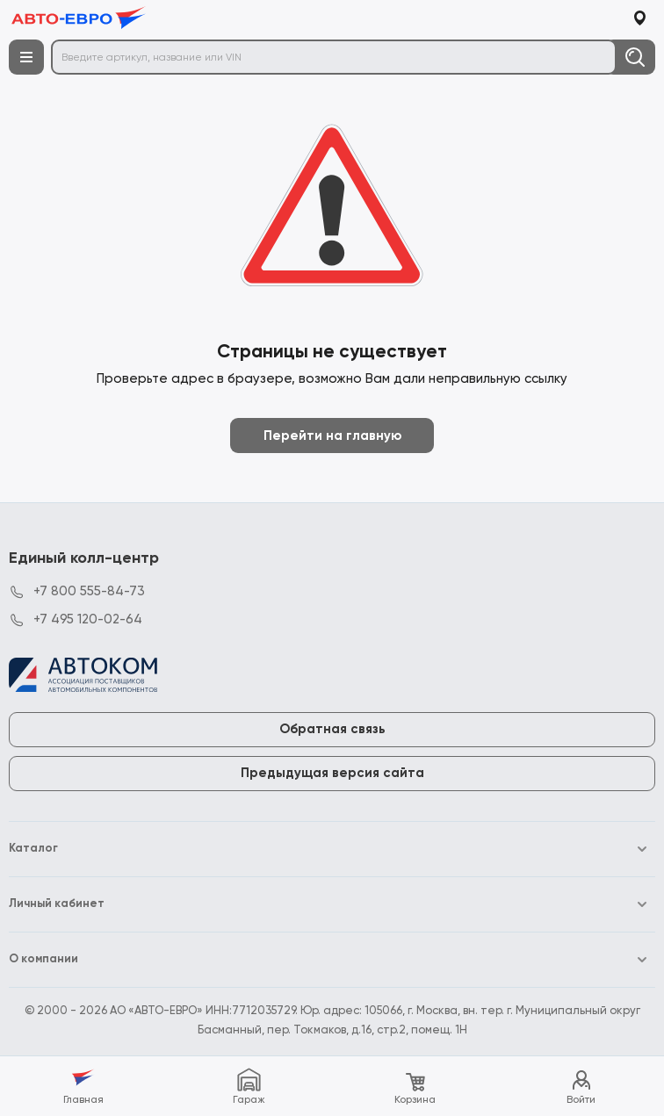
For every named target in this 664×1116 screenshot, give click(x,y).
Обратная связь (332, 729)
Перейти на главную (332, 436)
